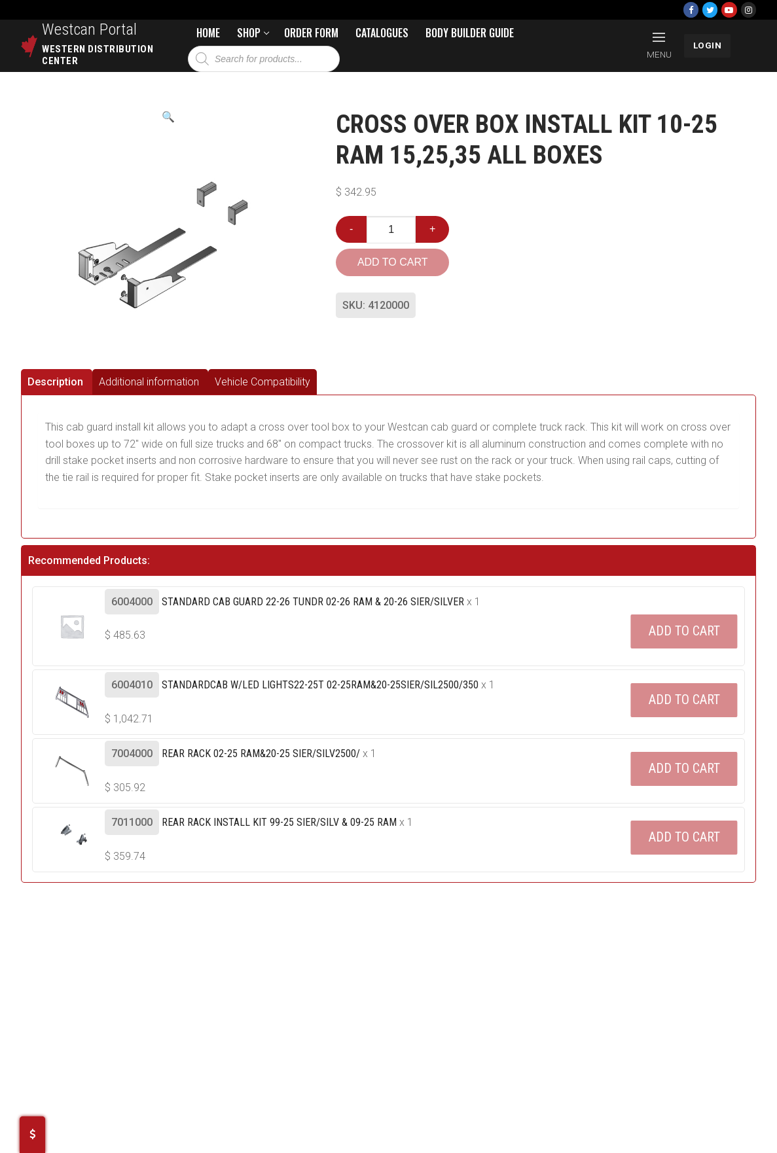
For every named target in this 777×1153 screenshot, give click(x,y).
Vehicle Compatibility (262, 382)
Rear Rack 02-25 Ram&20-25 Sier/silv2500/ (261, 753)
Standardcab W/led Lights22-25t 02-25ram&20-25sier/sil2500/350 (320, 685)
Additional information (149, 382)
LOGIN (707, 45)
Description (55, 382)
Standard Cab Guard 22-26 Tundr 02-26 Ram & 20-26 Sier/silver (313, 601)
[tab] (56, 382)
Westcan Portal (89, 29)
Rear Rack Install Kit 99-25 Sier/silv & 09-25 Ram (279, 822)
